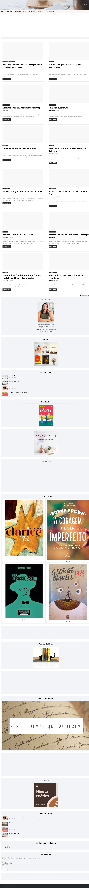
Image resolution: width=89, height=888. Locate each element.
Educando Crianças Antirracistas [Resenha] (21, 108)
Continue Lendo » (6, 78)
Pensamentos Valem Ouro (45, 5)
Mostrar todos (6, 869)
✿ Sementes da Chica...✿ (7, 863)
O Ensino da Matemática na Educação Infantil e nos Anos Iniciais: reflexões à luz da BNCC (21, 858)
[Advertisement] (42, 25)
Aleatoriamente (5, 859)
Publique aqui (23, 4)
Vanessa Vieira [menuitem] (8, 11)
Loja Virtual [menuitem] (41, 11)
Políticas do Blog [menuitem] (50, 11)
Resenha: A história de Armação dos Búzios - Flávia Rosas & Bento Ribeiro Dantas (22, 276)
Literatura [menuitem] (32, 11)
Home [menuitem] (2, 11)
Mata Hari (4, 865)
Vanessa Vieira (5, 69)
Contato (11, 4)
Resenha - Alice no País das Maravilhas (19, 148)
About (84, 886)
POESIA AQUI (5, 864)
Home (3, 4)
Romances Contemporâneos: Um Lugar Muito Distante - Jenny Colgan (22, 65)
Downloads (17, 4)
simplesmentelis (5, 866)
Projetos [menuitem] (17, 11)
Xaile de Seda (5, 862)
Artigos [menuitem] (24, 11)
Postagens (6, 846)
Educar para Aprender (7, 857)
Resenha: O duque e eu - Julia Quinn (18, 234)
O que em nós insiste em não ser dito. (10, 861)
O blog (7, 4)
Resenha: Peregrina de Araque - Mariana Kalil (22, 191)
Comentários (7, 847)
